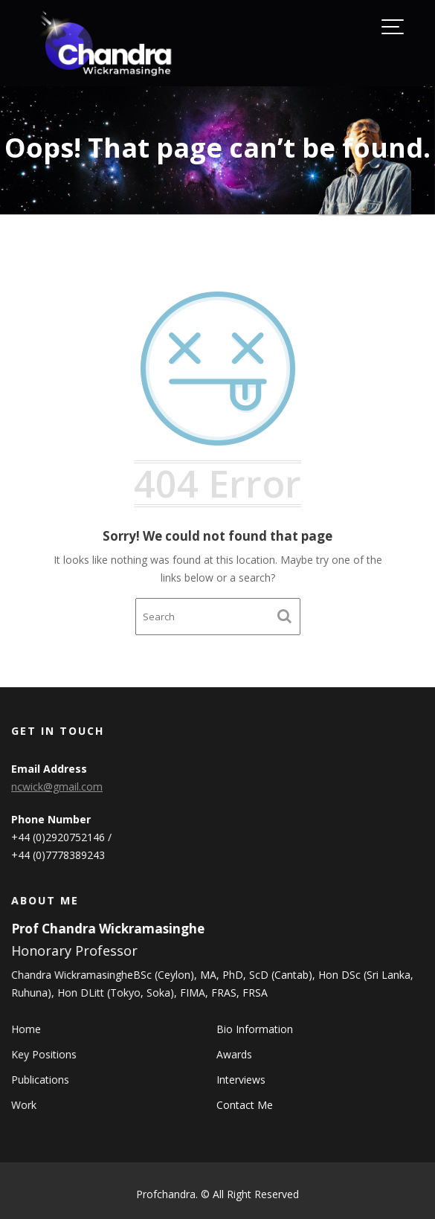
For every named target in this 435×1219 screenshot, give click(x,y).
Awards (233, 1054)
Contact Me (244, 1104)
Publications (42, 1079)
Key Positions (45, 1054)
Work (26, 1104)
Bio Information (254, 1029)
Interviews (240, 1079)
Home (28, 1029)
